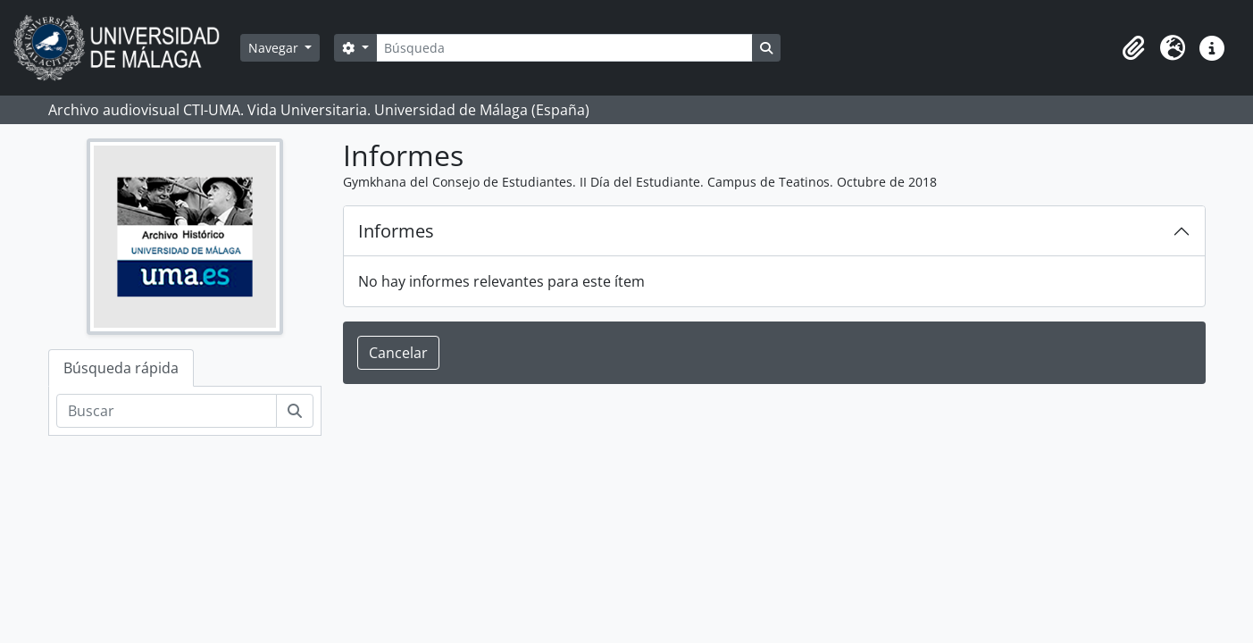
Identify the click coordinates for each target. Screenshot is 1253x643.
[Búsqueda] (564, 48)
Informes (396, 231)
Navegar (275, 47)
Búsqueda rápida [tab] (121, 368)
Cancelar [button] (398, 353)
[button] (1133, 48)
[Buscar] (166, 411)
